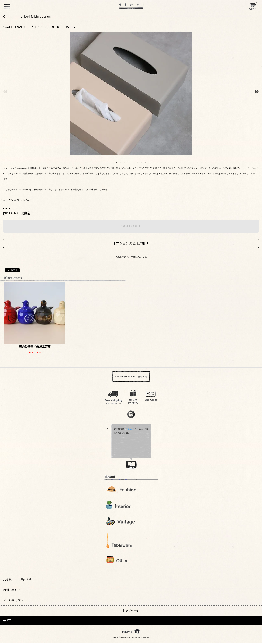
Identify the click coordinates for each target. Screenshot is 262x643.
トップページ (131, 610)
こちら (129, 429)
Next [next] (257, 91)
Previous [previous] (5, 91)
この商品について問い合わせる (131, 257)
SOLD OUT (131, 226)
